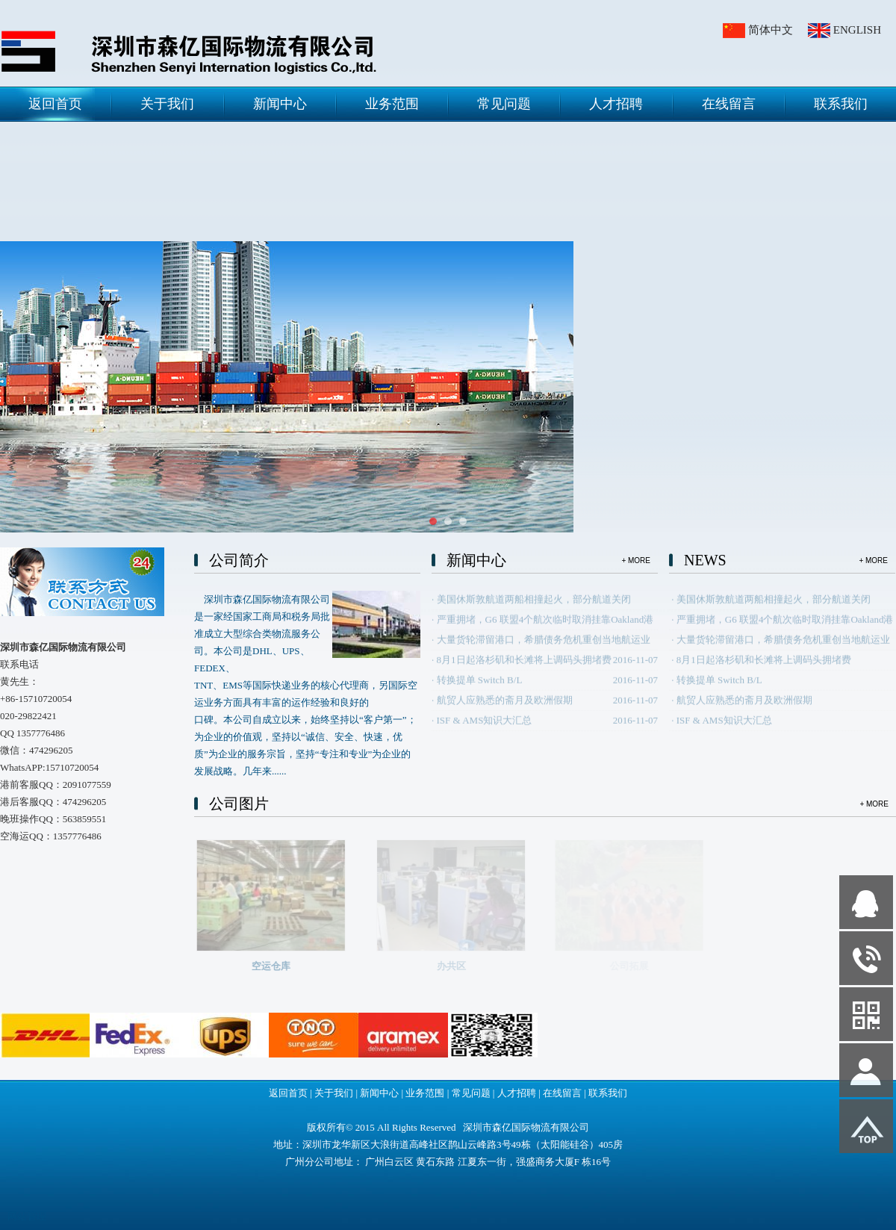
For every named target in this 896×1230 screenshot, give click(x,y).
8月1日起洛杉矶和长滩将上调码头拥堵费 (524, 668)
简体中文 (770, 30)
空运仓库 (283, 966)
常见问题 (504, 103)
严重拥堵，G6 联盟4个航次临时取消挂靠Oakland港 (545, 628)
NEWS (705, 560)
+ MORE (635, 560)
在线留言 (729, 103)
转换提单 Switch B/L (480, 689)
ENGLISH (857, 30)
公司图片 (239, 803)
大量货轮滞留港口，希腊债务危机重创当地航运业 (543, 648)
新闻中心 (280, 103)
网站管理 (26, 1216)
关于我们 (167, 103)
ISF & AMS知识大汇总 (484, 729)
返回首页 (55, 103)
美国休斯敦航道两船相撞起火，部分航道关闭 (534, 608)
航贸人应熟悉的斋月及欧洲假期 (505, 709)
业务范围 (392, 103)
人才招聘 (616, 103)
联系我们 (841, 103)
